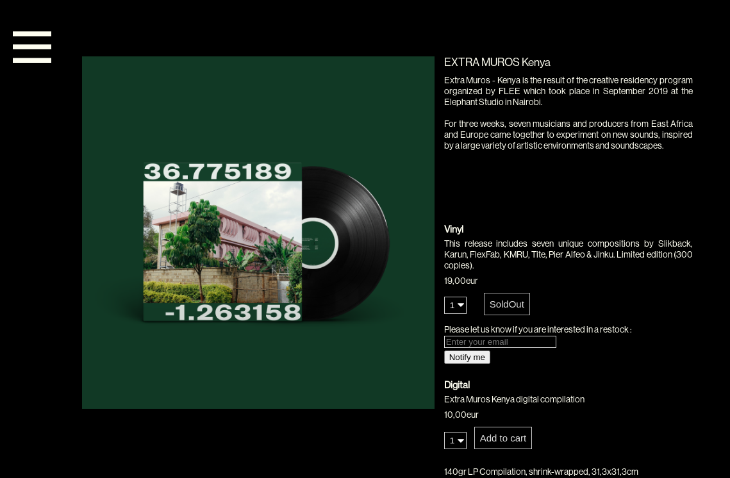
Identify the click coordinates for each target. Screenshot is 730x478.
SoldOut (507, 304)
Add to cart (503, 438)
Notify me (467, 357)
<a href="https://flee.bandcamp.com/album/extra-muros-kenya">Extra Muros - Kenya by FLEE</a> (568, 198)
